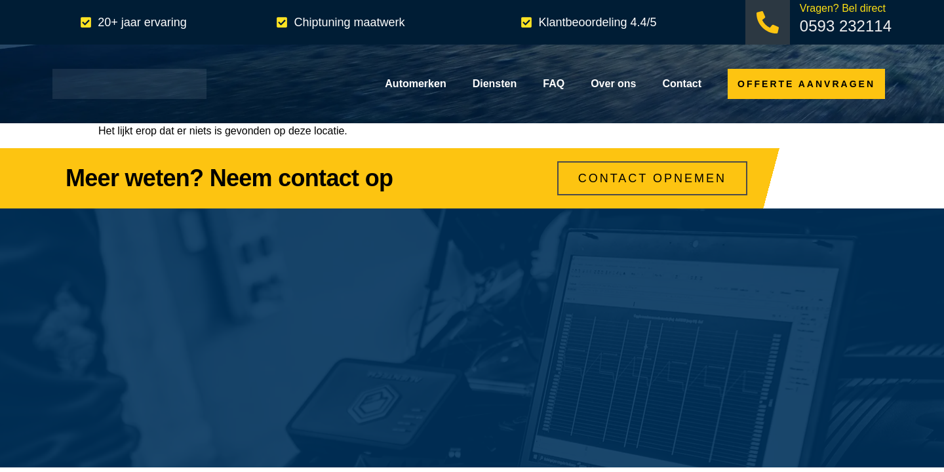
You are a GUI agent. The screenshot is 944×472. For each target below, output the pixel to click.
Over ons (613, 83)
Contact (682, 83)
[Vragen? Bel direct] (767, 22)
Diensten (495, 83)
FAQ (553, 83)
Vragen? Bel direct (843, 8)
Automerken (415, 83)
